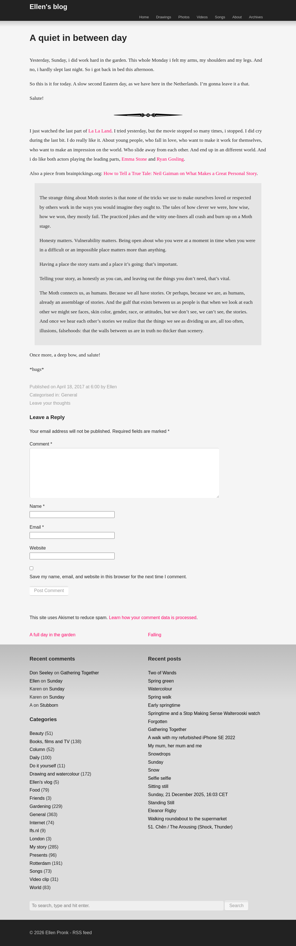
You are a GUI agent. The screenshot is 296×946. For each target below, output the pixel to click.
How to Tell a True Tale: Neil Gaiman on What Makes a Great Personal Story (180, 173)
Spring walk (160, 697)
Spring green (161, 681)
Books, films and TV (50, 741)
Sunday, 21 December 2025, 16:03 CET (188, 794)
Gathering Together (80, 672)
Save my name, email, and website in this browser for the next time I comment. (108, 576)
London (37, 838)
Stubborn (49, 705)
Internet (37, 822)
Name (37, 506)
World (35, 887)
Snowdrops (159, 754)
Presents (38, 855)
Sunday (54, 681)
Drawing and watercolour (54, 774)
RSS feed (82, 932)
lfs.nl (34, 830)
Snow (153, 770)
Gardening (40, 806)
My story (38, 847)
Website (38, 548)
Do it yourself (43, 765)
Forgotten (157, 721)
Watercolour (160, 688)
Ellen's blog (48, 6)
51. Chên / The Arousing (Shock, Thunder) (190, 827)
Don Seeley (41, 672)
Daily (35, 757)
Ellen (112, 386)
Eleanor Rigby (162, 810)
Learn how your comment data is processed (152, 617)
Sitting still (158, 786)
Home (144, 17)
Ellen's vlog (41, 782)
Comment (41, 444)
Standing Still (161, 802)
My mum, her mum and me (175, 745)
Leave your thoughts (50, 403)
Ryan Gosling (170, 159)
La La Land (100, 131)
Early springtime (164, 705)
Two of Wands (162, 672)
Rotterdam (40, 863)
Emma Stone (134, 159)
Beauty (37, 733)
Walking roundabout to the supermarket (187, 818)
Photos (184, 17)
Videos (202, 17)
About (237, 17)
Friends (37, 798)
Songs (220, 17)
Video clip (39, 879)
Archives (256, 17)
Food (35, 790)
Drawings (163, 17)
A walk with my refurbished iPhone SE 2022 (191, 737)
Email (37, 527)
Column (37, 749)
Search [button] (236, 905)
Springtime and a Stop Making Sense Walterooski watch (204, 713)
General (69, 395)
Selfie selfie (159, 778)
